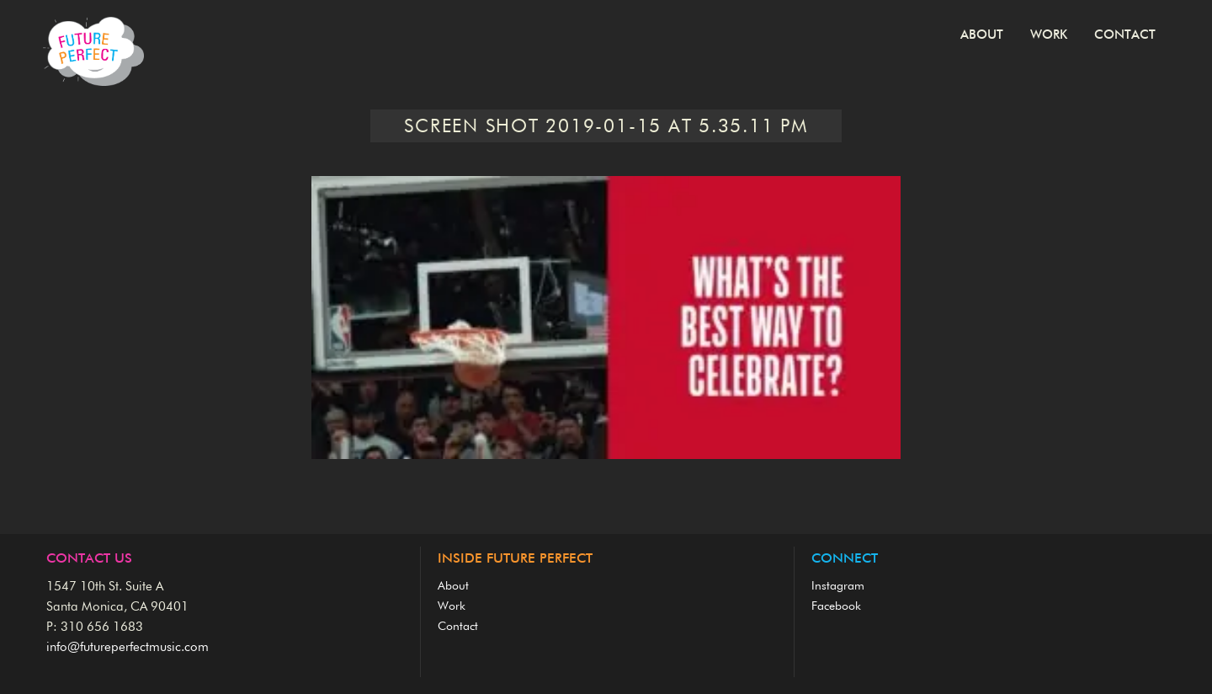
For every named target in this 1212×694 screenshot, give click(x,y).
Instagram (837, 586)
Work (1048, 35)
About (981, 35)
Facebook (836, 606)
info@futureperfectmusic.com (127, 647)
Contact (1125, 35)
